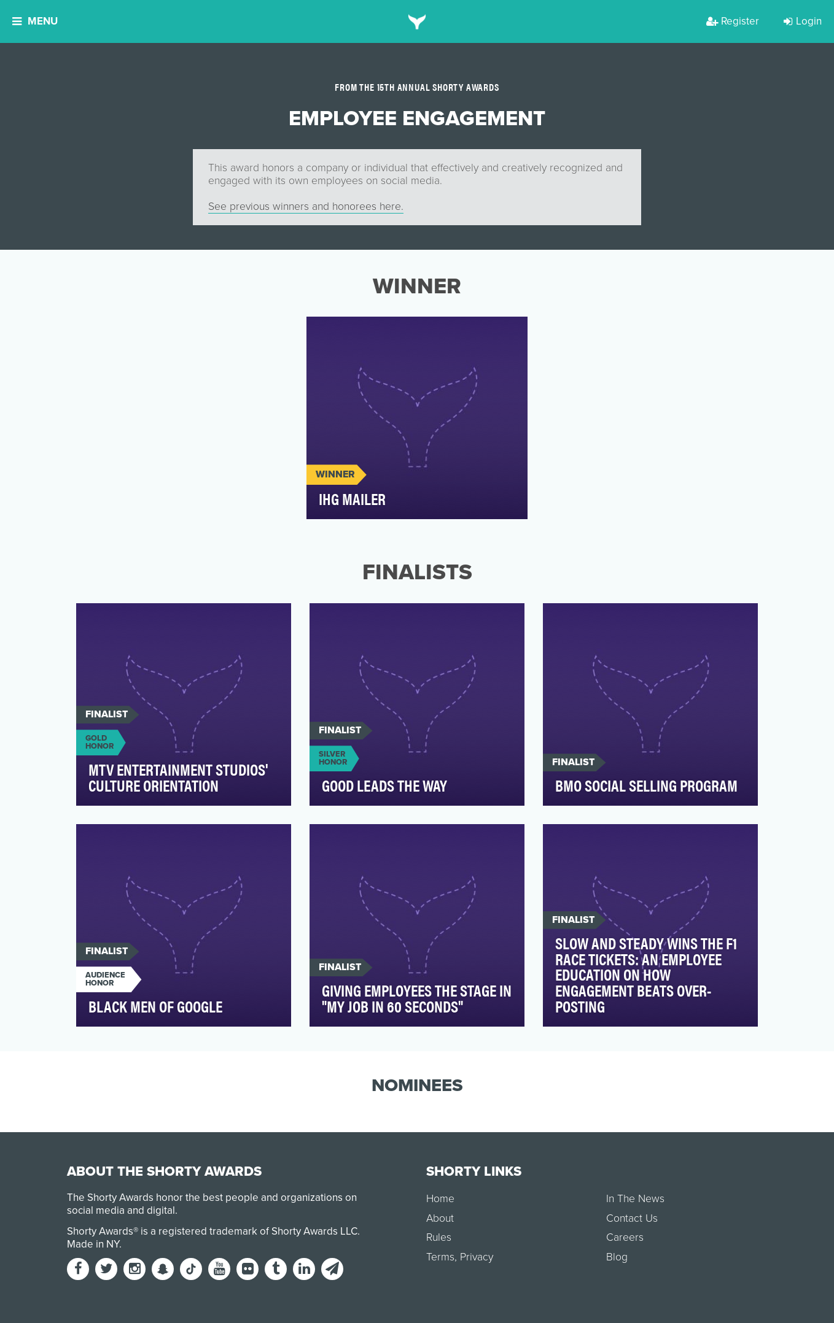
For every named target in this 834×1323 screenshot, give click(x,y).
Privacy (476, 1257)
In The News (635, 1198)
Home (440, 1198)
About (440, 1218)
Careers (625, 1237)
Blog (617, 1257)
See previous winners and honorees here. (305, 206)
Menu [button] (35, 21)
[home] (417, 21)
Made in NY (93, 1244)
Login (803, 21)
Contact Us (632, 1218)
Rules (438, 1237)
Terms (440, 1257)
